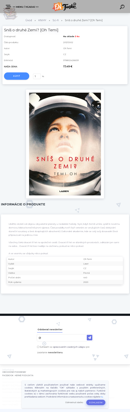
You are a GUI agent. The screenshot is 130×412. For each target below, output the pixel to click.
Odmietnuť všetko (74, 402)
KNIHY (42, 20)
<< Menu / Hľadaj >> (22, 7)
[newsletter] (89, 337)
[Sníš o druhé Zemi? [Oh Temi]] (65, 90)
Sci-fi (56, 20)
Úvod (28, 20)
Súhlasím (95, 402)
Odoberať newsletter (50, 329)
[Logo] (65, 6)
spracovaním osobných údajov (69, 347)
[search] (122, 7)
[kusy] (37, 76)
